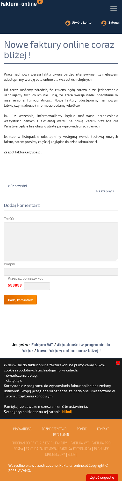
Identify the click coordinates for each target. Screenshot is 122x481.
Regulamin (61, 435)
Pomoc (82, 429)
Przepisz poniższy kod (26, 278)
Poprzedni (17, 186)
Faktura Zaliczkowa (41, 449)
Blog (71, 455)
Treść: (9, 218)
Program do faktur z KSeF (31, 443)
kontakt (103, 429)
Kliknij (67, 411)
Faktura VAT (42, 344)
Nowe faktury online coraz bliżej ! (59, 49)
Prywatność (22, 429)
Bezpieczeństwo (54, 429)
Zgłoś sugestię (102, 477)
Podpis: (10, 264)
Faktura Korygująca (75, 449)
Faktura (61, 443)
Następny (105, 191)
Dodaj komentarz (22, 205)
